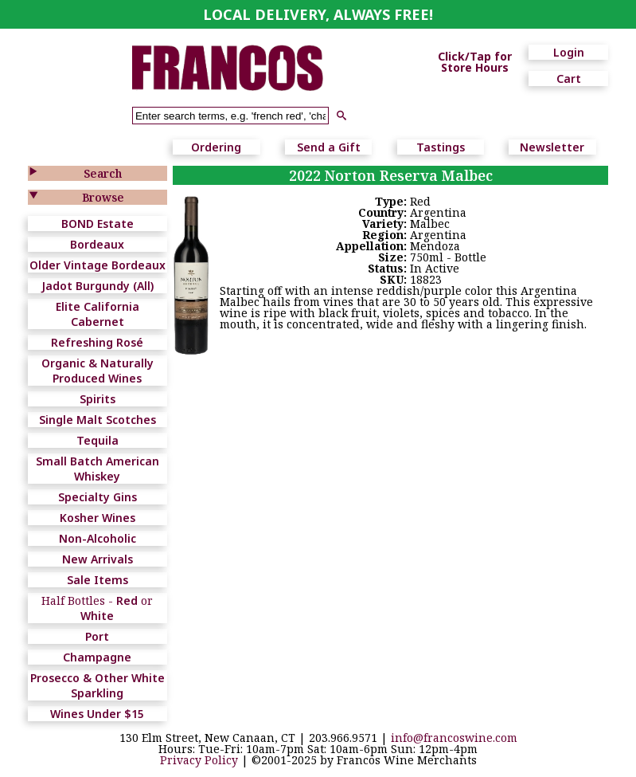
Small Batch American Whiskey (97, 468)
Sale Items (97, 579)
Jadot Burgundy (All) (97, 285)
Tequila (97, 440)
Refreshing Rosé (97, 342)
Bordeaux (97, 244)
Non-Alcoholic (97, 538)
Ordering (216, 147)
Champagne (97, 657)
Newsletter (552, 147)
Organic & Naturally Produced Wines (97, 370)
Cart (568, 78)
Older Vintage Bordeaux (97, 265)
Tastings (440, 147)
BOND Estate (97, 223)
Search (103, 173)
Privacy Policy (199, 759)
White (97, 615)
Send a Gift (329, 147)
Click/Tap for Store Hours (475, 62)
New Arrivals (97, 559)
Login (568, 52)
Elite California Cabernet (97, 314)
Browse (103, 197)
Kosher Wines (97, 517)
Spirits (97, 398)
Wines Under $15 (97, 713)
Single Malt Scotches (97, 419)
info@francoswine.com (454, 737)
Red (127, 600)
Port (97, 636)
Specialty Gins (97, 496)
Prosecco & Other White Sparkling (97, 685)
